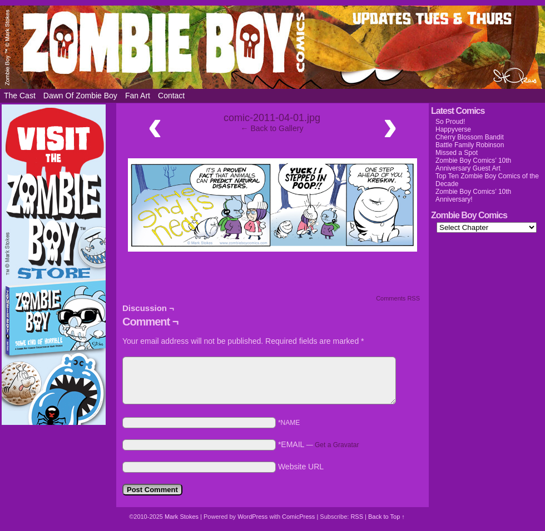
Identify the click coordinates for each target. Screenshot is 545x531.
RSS (356, 516)
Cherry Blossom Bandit (469, 137)
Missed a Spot (456, 153)
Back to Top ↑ (386, 516)
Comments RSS (398, 298)
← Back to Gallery (272, 128)
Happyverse (453, 129)
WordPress (252, 516)
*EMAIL (318, 444)
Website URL (301, 466)
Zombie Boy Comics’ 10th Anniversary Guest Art (473, 164)
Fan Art (137, 95)
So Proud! (450, 122)
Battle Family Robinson (469, 145)
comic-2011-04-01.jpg (272, 117)
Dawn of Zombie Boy (80, 95)
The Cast (20, 95)
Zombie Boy (272, 47)
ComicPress (298, 516)
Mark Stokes (182, 516)
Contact (171, 95)
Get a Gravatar (337, 445)
